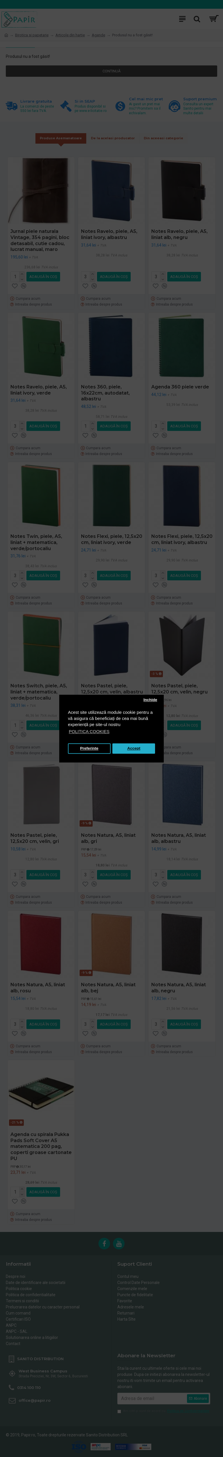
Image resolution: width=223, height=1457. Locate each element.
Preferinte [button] (89, 748)
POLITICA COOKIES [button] (89, 731)
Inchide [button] (150, 700)
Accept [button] (133, 748)
